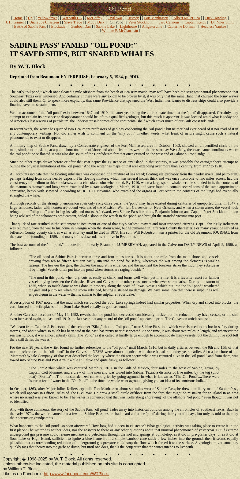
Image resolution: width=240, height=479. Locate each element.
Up (30, 18)
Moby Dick (95, 22)
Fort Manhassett (156, 18)
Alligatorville (152, 26)
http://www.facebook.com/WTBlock (76, 473)
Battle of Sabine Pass (30, 26)
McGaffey (94, 18)
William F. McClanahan (120, 31)
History (133, 18)
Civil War (115, 18)
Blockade (58, 26)
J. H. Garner (15, 22)
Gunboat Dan (81, 26)
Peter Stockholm (140, 22)
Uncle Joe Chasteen (44, 22)
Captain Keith (195, 22)
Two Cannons (169, 22)
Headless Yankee (213, 26)
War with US (72, 18)
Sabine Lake (105, 26)
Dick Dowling (216, 18)
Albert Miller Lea (186, 18)
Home (17, 18)
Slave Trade (73, 22)
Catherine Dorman (181, 26)
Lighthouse (128, 26)
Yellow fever (47, 18)
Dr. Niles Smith (222, 22)
